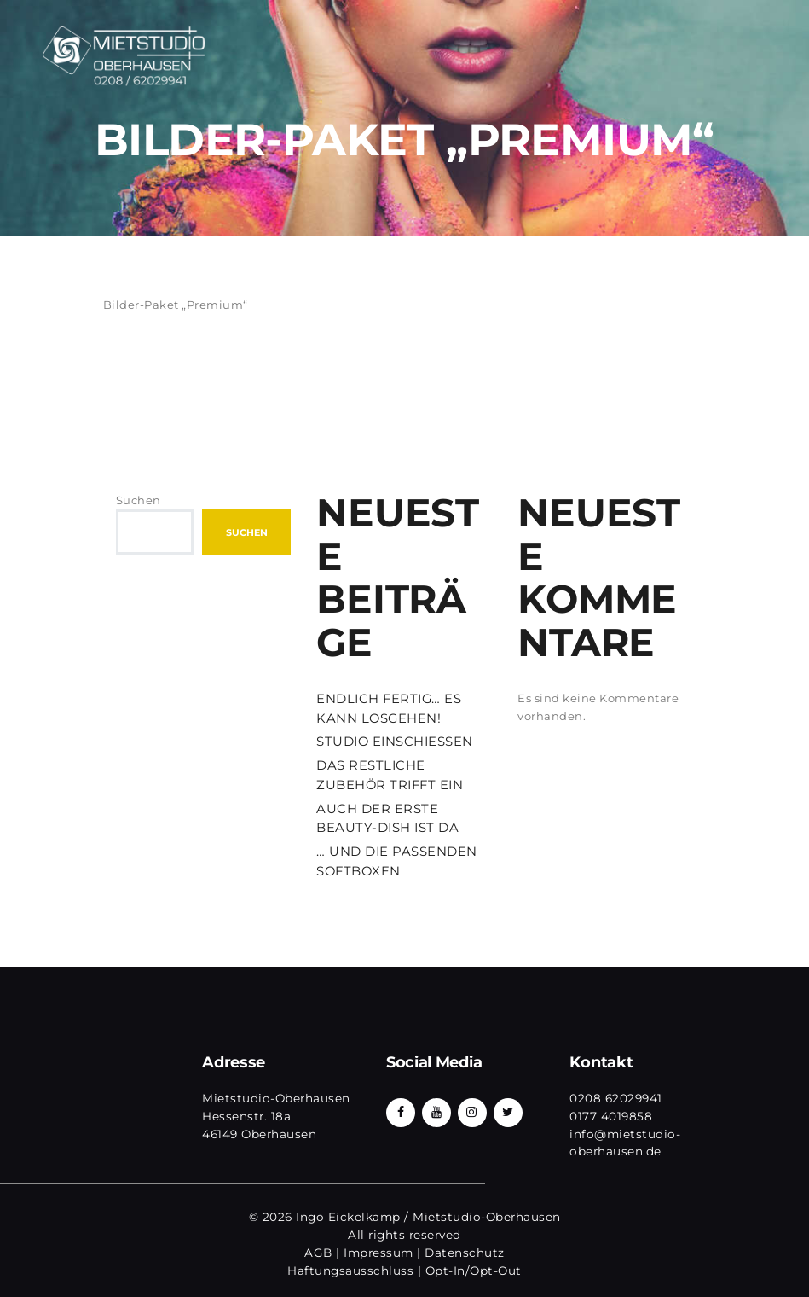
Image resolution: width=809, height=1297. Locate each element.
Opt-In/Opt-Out (473, 1270)
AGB (318, 1252)
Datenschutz (465, 1252)
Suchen (138, 500)
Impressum (378, 1252)
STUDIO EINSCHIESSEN (394, 741)
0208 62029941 (615, 1098)
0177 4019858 (610, 1116)
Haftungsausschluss (350, 1270)
